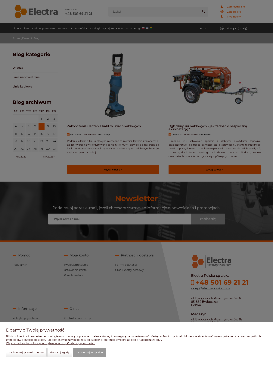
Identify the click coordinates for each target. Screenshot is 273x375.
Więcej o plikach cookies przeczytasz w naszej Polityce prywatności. (50, 343)
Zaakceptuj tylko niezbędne (26, 352)
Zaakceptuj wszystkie (89, 352)
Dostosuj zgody (59, 352)
